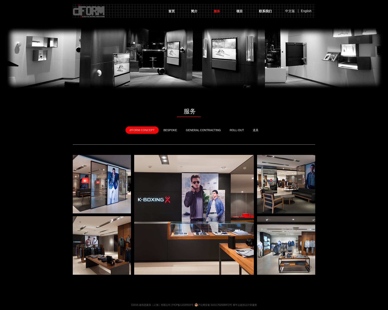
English (306, 11)
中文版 (290, 11)
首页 (171, 11)
